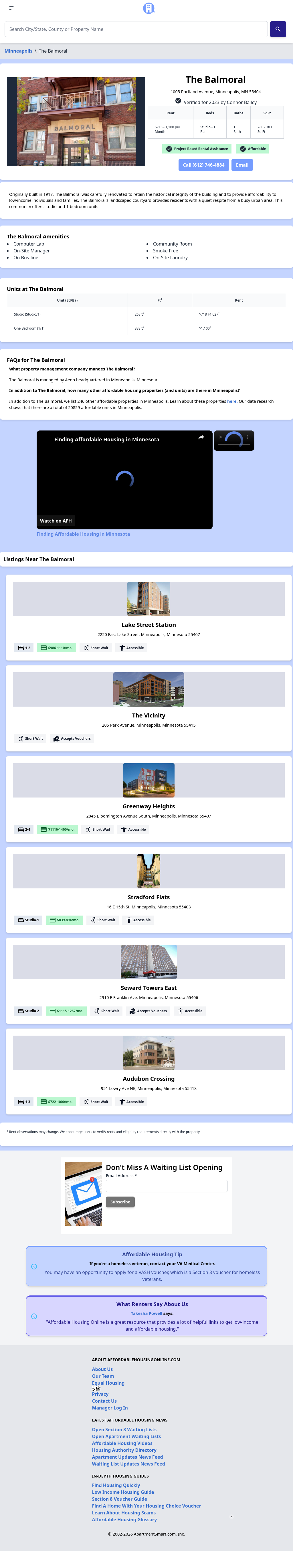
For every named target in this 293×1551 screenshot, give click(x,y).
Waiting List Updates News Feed (128, 1464)
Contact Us (104, 1401)
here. (232, 401)
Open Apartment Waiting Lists (126, 1436)
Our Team (103, 1376)
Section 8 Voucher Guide (119, 1499)
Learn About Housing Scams (124, 1513)
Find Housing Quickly (116, 1485)
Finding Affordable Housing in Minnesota (106, 439)
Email (242, 165)
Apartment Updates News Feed (127, 1457)
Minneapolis (19, 51)
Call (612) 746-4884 (204, 165)
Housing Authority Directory (124, 1450)
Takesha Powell (146, 1313)
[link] (46, 439)
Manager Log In (110, 1408)
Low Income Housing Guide (123, 1492)
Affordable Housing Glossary (124, 1519)
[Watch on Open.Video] (56, 520)
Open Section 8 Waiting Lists (124, 1429)
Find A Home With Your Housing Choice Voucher (146, 1506)
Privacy (100, 1394)
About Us (102, 1369)
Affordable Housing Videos (122, 1443)
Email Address (121, 1175)
